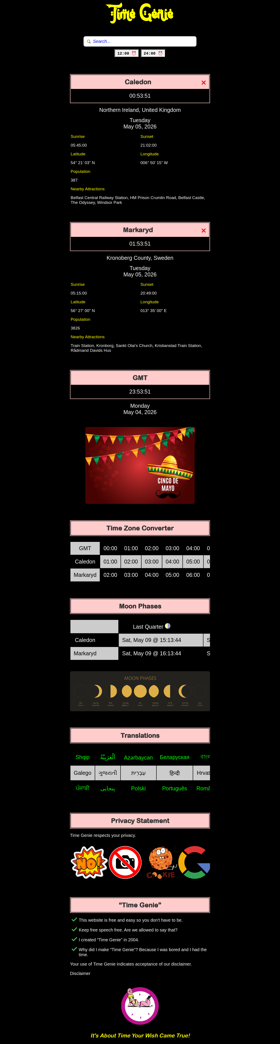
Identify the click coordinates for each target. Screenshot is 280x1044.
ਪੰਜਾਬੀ (82, 788)
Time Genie (140, 14)
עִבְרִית (138, 773)
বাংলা (206, 757)
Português (174, 788)
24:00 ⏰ (153, 53)
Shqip (82, 757)
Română (206, 788)
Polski (138, 788)
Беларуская (174, 757)
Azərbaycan (138, 757)
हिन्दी (175, 773)
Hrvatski (207, 773)
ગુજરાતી (107, 773)
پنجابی (107, 788)
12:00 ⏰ (126, 53)
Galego (82, 773)
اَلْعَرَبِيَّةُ (107, 757)
